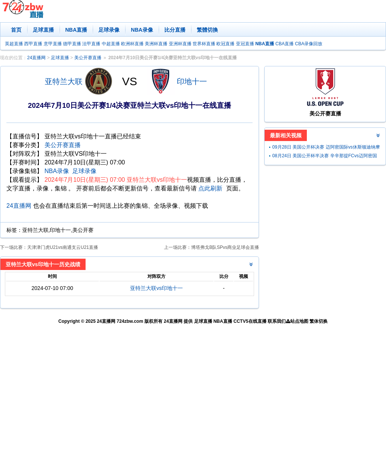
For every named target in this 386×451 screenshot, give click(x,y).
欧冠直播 (225, 43)
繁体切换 (318, 321)
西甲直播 (33, 43)
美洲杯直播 (156, 43)
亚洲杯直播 (180, 43)
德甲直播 (72, 43)
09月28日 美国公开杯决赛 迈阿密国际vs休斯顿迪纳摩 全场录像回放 (326, 148)
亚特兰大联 (64, 81)
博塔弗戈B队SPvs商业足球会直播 (225, 247)
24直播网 (36, 57)
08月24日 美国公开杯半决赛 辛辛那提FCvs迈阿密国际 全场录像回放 (324, 156)
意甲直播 (53, 43)
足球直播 (43, 30)
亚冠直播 (245, 43)
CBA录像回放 (309, 43)
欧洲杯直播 (132, 43)
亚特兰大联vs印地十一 (156, 288)
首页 (16, 30)
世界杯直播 (204, 43)
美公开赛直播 (87, 57)
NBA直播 (76, 30)
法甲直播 (91, 43)
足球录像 (108, 30)
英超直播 (14, 43)
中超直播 (111, 43)
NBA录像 (142, 30)
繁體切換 (207, 30)
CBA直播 (284, 43)
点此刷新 (210, 188)
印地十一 (192, 81)
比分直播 (174, 30)
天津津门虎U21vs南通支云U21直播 (62, 247)
